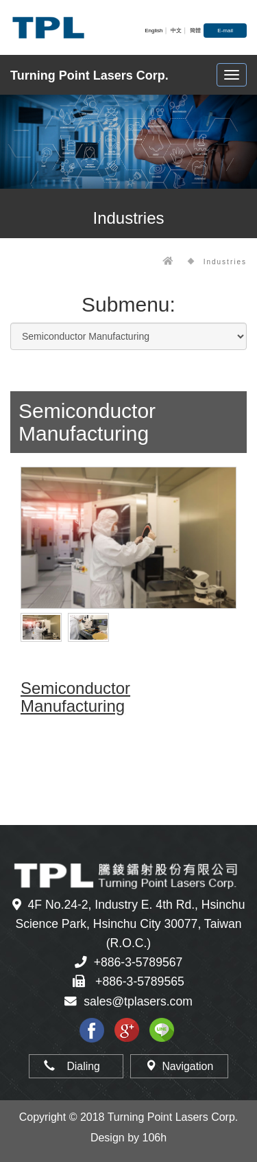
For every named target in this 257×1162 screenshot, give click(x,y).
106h (155, 1137)
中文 (176, 30)
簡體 (195, 30)
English (153, 30)
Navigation (179, 1066)
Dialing (76, 1066)
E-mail (225, 30)
